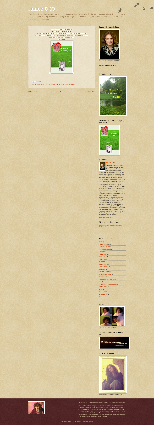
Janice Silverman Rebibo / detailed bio (110, 225)
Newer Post (33, 92)
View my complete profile (106, 217)
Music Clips (102, 291)
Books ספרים (40, 84)
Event (100, 289)
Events (101, 251)
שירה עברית (102, 256)
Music (100, 296)
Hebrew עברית (103, 266)
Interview (101, 276)
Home (62, 92)
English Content (49, 84)
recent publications (70, 84)
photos (101, 261)
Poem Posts (102, 259)
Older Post (91, 92)
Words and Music (104, 271)
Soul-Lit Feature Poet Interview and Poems (111, 69)
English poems (103, 286)
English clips (102, 264)
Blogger (91, 421)
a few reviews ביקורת (105, 274)
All (35, 84)
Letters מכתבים (103, 294)
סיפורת (101, 299)
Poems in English (59, 84)
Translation (102, 269)
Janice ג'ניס (42, 8)
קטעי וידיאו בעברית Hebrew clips (108, 284)
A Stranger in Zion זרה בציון (106, 279)
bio (100, 281)
